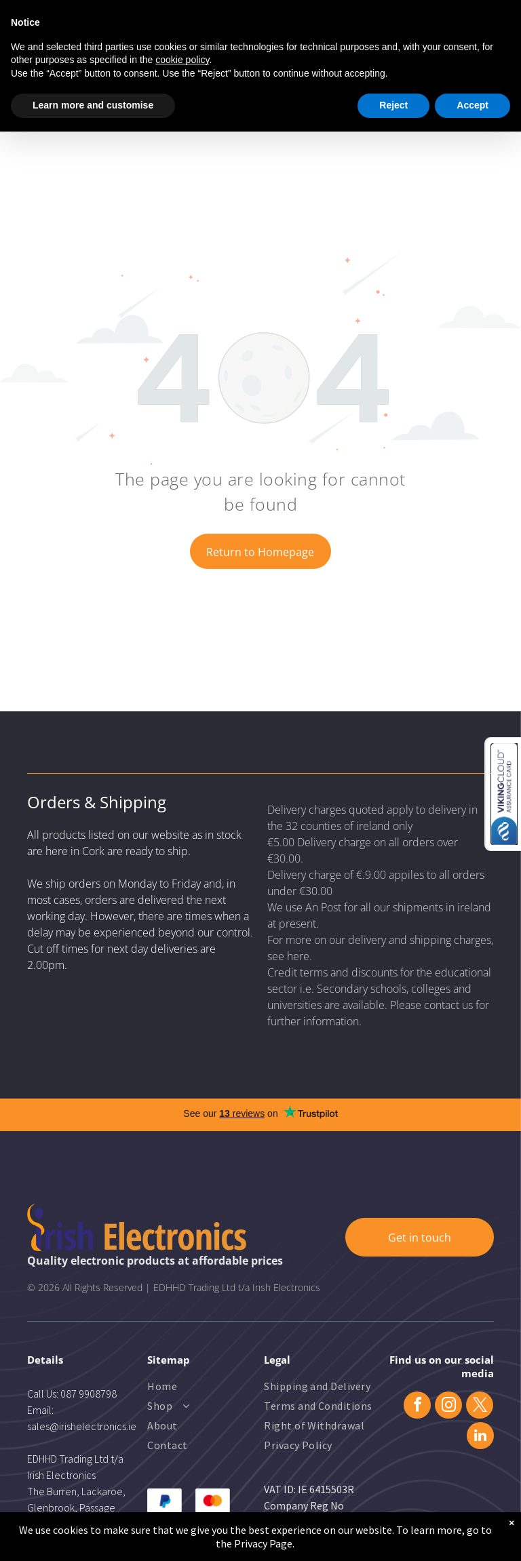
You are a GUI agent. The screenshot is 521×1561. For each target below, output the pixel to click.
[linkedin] (480, 1437)
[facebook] (417, 1406)
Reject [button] (393, 105)
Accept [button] (472, 105)
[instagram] (448, 1406)
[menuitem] (202, 1388)
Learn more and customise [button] (93, 105)
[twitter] (479, 1406)
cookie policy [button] (182, 59)
